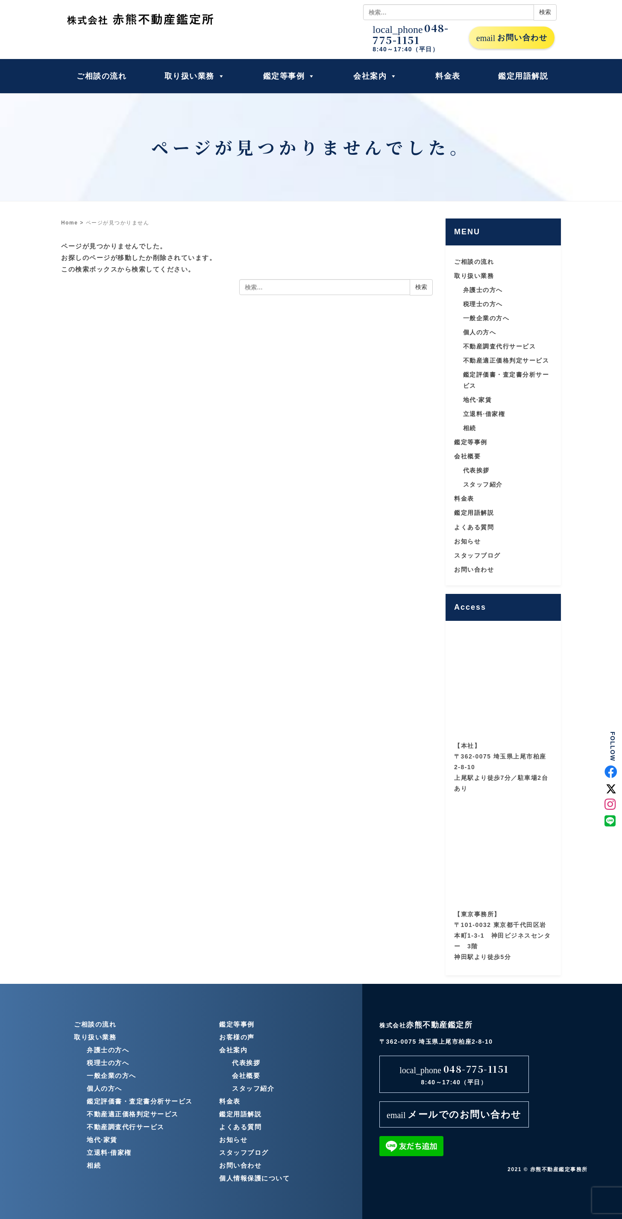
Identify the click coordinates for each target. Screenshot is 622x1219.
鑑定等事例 (289, 76)
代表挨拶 (476, 470)
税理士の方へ (483, 304)
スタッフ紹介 (483, 484)
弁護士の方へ (483, 289)
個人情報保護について (254, 1178)
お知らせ (467, 541)
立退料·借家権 (484, 413)
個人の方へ (479, 332)
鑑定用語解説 (523, 76)
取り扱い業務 (195, 76)
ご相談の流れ (101, 76)
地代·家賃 (477, 399)
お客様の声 (237, 1037)
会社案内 (375, 76)
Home (69, 223)
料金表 (448, 76)
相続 (469, 428)
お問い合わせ (511, 38)
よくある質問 (474, 527)
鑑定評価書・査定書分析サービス (140, 1101)
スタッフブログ (477, 555)
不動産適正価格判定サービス (506, 360)
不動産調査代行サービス (499, 346)
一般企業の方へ (486, 318)
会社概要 (467, 456)
